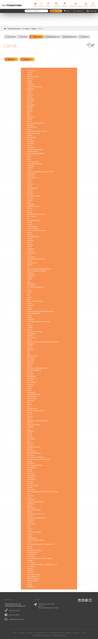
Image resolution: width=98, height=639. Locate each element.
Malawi (29, 346)
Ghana (29, 243)
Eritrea (29, 208)
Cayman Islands (32, 151)
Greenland (30, 249)
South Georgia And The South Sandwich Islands (43, 492)
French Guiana (32, 226)
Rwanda (29, 449)
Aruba (29, 93)
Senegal (29, 469)
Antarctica (30, 85)
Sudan (29, 498)
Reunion (30, 443)
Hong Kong (31, 275)
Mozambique (31, 382)
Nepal (29, 390)
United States (31, 554)
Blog (66, 11)
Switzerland (31, 508)
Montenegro (31, 376)
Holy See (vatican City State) (36, 271)
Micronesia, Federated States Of (38, 368)
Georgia (29, 238)
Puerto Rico (31, 439)
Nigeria (29, 404)
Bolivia (29, 121)
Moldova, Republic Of (34, 370)
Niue (28, 406)
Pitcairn (29, 433)
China (29, 160)
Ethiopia (29, 212)
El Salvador (30, 204)
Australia (30, 95)
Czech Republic (32, 188)
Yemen (29, 583)
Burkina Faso (31, 137)
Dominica (30, 194)
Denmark (30, 190)
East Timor (30, 198)
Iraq (28, 289)
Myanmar (30, 384)
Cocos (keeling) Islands (34, 164)
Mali (28, 352)
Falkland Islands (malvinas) (36, 214)
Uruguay (30, 560)
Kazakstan (30, 305)
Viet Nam (30, 572)
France (29, 224)
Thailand (30, 522)
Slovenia (30, 483)
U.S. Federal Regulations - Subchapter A (40, 544)
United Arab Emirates (34, 550)
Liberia (29, 330)
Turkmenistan (32, 538)
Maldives (30, 350)
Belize (29, 113)
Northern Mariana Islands (35, 411)
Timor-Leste (31, 524)
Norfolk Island (32, 409)
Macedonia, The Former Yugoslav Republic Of (42, 342)
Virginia (33, 28)
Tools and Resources (14, 28)
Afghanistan (31, 70)
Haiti (28, 267)
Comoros (30, 168)
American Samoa (33, 77)
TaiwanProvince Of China (35, 514)
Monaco (29, 372)
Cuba (29, 182)
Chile (28, 157)
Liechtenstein (31, 334)
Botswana (30, 125)
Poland (29, 435)
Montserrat (31, 378)
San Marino (31, 463)
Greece (29, 247)
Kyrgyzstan (31, 319)
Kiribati (29, 309)
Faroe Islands (31, 216)
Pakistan (30, 417)
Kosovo (29, 315)
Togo (28, 526)
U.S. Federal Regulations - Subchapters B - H (42, 564)
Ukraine (29, 548)
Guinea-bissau (32, 263)
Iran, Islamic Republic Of (35, 287)
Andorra (30, 79)
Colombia (30, 166)
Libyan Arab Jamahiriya (35, 332)
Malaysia (30, 348)
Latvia (29, 323)
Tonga (29, 530)
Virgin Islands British (34, 575)
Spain (29, 494)
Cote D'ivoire (31, 178)
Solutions (21, 633)
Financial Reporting (53, 37)
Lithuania (30, 336)
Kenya (29, 307)
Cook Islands (31, 174)
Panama (30, 423)
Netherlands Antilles (34, 394)
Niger (29, 402)
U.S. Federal (11, 37)
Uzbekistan (31, 566)
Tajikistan (30, 516)
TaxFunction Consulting (56, 633)
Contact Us (78, 11)
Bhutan (29, 119)
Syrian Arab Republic (34, 510)
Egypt (29, 202)
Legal (83, 633)
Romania (30, 445)
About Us (29, 633)
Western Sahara (32, 581)
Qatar (29, 441)
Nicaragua (30, 400)
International (37, 37)
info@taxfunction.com (16, 619)
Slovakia (30, 481)
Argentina (30, 89)
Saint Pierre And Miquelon (36, 457)
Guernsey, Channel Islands (36, 259)
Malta (29, 354)
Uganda (29, 546)
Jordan (29, 303)
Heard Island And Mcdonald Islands (39, 269)
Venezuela (30, 570)
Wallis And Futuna (33, 579)
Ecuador (30, 200)
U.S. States (24, 37)
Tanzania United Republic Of (36, 518)
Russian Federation (33, 447)
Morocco (30, 380)
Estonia (29, 210)
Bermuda (30, 117)
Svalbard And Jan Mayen (35, 502)
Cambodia (30, 141)
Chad (29, 155)
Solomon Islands (32, 485)
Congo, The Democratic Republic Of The (40, 172)
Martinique (31, 358)
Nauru (29, 388)
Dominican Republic (34, 196)
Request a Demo (56, 11)
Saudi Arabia (31, 467)
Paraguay (30, 427)
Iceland (29, 279)
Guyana (29, 265)
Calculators (85, 37)
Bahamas (30, 101)
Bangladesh (31, 105)
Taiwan (29, 512)
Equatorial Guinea (33, 206)
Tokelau (29, 528)
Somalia (29, 487)
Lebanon (30, 326)
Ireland (29, 291)
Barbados (30, 107)
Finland (29, 222)
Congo (29, 170)
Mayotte (30, 364)
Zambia (29, 585)
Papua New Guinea (33, 425)
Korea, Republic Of (33, 313)
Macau (29, 340)
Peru (28, 429)
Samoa (29, 461)
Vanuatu (30, 568)
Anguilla (29, 83)
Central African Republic (35, 153)
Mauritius (30, 362)
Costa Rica (30, 176)
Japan (29, 299)
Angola (29, 81)
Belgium (30, 111)
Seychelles (30, 473)
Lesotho (30, 328)
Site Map (68, 633)
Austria (29, 97)
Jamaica (29, 297)
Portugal (30, 437)
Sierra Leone (31, 475)
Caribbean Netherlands (35, 149)
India (28, 281)
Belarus (29, 109)
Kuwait (29, 317)
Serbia (29, 471)
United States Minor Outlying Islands (39, 558)
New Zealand (31, 398)
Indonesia (30, 283)
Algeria (29, 74)
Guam (29, 255)
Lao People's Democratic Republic (38, 321)
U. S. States (25, 28)
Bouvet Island (31, 127)
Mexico (29, 366)
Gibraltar (30, 245)
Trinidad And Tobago (34, 532)
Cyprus (29, 186)
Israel (29, 293)
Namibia (30, 386)
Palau (29, 419)
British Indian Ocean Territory (37, 131)
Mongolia (30, 374)
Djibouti (29, 192)
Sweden (29, 506)
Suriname (30, 500)
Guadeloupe (31, 253)
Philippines (30, 431)
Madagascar (31, 344)
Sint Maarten (31, 479)
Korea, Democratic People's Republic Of (40, 311)
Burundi (29, 139)
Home (15, 633)
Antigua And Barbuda (34, 87)
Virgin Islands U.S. (33, 577)
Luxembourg (31, 338)
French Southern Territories (36, 230)
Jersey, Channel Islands (35, 301)
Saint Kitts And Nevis (34, 453)
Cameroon (30, 143)
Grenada (30, 251)
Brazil (29, 129)
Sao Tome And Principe (35, 465)
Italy (28, 295)
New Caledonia (32, 396)
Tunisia (29, 534)
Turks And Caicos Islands (35, 540)
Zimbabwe (30, 587)
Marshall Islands (32, 356)
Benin (29, 115)
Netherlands (31, 392)
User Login (92, 11)
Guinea (29, 261)
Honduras (30, 273)
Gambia (29, 234)
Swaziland (30, 504)
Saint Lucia (30, 455)
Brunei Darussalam (33, 133)
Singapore (30, 477)
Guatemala (31, 257)
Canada (29, 145)
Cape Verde (31, 147)
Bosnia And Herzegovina (35, 123)
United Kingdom (32, 552)
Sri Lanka (30, 496)
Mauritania (30, 360)
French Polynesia (33, 228)
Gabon (29, 232)
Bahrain (29, 103)
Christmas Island (32, 162)
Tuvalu (29, 542)
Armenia (30, 91)
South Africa (31, 489)
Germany (30, 240)
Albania (29, 72)
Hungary (30, 277)
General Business (71, 37)
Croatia (29, 180)
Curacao (30, 184)
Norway (29, 413)
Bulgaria (30, 135)
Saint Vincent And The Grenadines (38, 459)
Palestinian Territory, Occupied (37, 421)
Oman (29, 415)
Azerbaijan (30, 99)
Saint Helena (31, 451)
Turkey (29, 536)
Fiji (28, 218)
